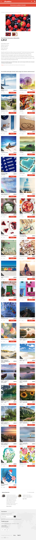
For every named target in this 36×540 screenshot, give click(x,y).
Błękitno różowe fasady (24, 297)
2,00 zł (33, 90)
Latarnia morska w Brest (24, 318)
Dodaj (12, 92)
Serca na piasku (23, 131)
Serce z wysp (22, 173)
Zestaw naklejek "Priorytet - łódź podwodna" (4, 174)
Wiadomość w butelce (24, 256)
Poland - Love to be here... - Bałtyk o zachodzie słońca (5, 444)
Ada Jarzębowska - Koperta (4, 485)
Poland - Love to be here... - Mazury (23, 339)
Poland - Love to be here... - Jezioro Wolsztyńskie (5, 381)
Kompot (21, 214)
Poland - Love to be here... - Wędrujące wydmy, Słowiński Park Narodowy (5, 361)
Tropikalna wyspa (4, 152)
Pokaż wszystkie (31, 492)
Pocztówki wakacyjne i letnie (9, 12)
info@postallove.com (4, 526)
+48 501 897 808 (3, 525)
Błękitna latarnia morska (4, 90)
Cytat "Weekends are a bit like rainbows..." (5, 194)
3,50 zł (33, 131)
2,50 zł (14, 90)
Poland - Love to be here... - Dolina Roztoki (24, 422)
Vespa (2, 297)
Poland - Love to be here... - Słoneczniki (23, 402)
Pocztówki (2, 12)
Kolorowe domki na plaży (5, 277)
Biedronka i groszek (5, 339)
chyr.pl (6, 537)
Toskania (21, 152)
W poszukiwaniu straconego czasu (23, 236)
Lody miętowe (4, 214)
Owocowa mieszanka (18, 12)
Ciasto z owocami (4, 235)
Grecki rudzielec (4, 131)
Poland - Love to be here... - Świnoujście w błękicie (24, 444)
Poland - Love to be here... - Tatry (5, 402)
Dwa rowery (3, 256)
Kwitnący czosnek (23, 90)
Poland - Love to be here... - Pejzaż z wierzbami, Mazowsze (5, 423)
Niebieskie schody (4, 318)
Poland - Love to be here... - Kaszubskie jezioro (23, 381)
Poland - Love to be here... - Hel (23, 360)
